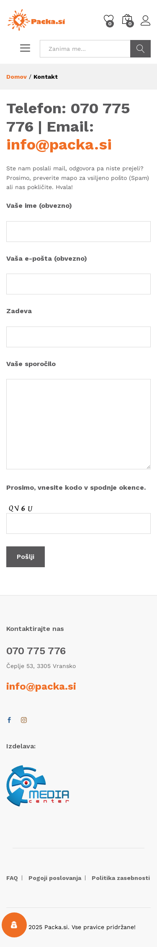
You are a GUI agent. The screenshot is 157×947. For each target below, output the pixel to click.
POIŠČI (140, 48)
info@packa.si (59, 144)
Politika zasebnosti (121, 878)
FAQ (12, 878)
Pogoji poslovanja (54, 878)
